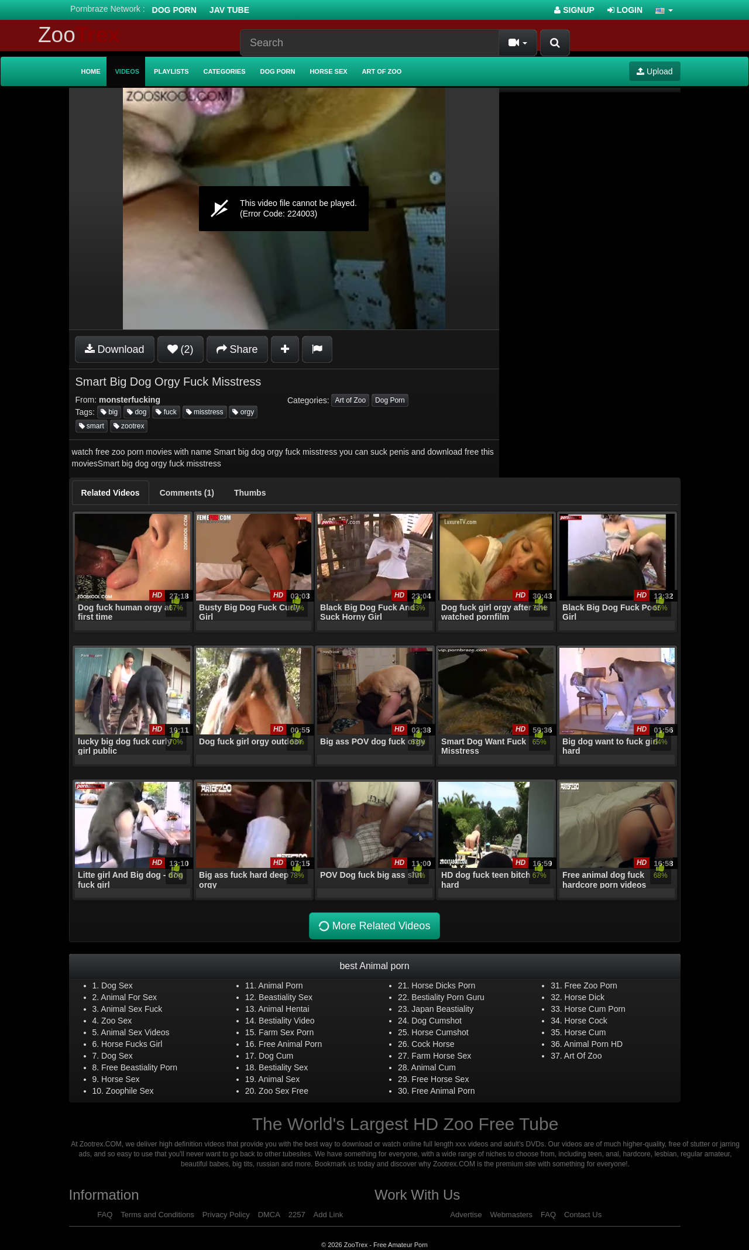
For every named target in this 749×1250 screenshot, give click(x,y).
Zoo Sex (116, 1020)
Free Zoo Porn (591, 985)
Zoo (79, 35)
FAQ (104, 1214)
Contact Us (583, 1214)
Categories (225, 71)
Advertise (466, 1214)
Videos (127, 71)
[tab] (110, 492)
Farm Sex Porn (286, 1032)
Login (625, 10)
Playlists (171, 71)
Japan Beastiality (442, 1009)
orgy (243, 412)
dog (136, 412)
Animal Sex (279, 1079)
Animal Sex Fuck (131, 1009)
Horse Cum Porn (595, 1009)
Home (91, 71)
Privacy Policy (226, 1214)
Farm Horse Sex (441, 1055)
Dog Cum (276, 1055)
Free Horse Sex (440, 1079)
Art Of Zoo (583, 1055)
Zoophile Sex (130, 1091)
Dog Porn (174, 10)
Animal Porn (280, 985)
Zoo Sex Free (283, 1091)
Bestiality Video (286, 1020)
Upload (654, 71)
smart (91, 426)
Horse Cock (586, 1020)
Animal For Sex (129, 997)
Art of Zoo (382, 71)
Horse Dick (584, 997)
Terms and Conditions (157, 1214)
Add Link (328, 1214)
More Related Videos (373, 926)
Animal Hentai (283, 1009)
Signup (574, 10)
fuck (166, 412)
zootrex (129, 426)
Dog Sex (117, 985)
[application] (284, 208)
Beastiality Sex (285, 997)
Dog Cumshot (436, 1020)
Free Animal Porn (290, 1044)
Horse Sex (328, 71)
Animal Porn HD (593, 1044)
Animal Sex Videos (135, 1032)
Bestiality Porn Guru (448, 997)
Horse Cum (585, 1032)
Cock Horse (432, 1044)
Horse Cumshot (439, 1032)
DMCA (269, 1214)
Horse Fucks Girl (131, 1044)
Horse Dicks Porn (443, 985)
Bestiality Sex (283, 1067)
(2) (180, 349)
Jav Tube (229, 10)
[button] (664, 10)
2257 (296, 1214)
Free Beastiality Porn (139, 1067)
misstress (205, 412)
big (109, 412)
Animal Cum (433, 1067)
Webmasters (511, 1214)
